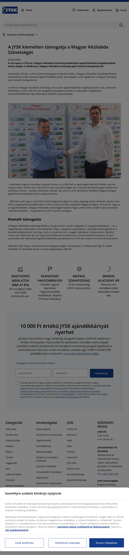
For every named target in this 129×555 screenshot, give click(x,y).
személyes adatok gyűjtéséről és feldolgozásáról (83, 526)
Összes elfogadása (106, 542)
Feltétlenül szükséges (67, 542)
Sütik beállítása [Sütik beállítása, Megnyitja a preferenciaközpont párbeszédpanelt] (24, 542)
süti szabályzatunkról (16, 530)
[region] (64, 519)
